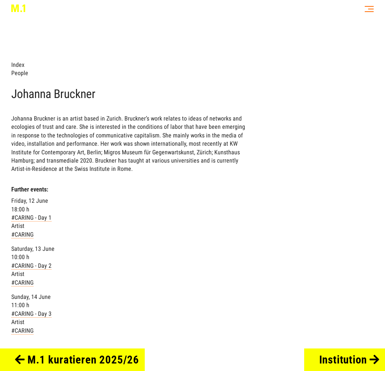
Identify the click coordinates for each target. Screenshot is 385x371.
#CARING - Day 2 (31, 265)
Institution (349, 359)
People (19, 73)
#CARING (22, 234)
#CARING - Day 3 (31, 313)
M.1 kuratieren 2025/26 (77, 359)
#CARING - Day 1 (31, 217)
